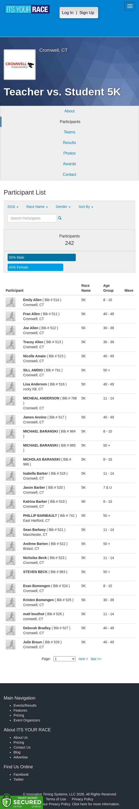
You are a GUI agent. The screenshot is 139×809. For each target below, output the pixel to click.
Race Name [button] (37, 207)
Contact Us (22, 747)
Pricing (19, 715)
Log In (68, 12)
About (69, 111)
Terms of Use (56, 799)
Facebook (21, 774)
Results (69, 143)
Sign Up (86, 12)
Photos (69, 153)
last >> (96, 659)
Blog (17, 752)
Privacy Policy (82, 799)
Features (20, 710)
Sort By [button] (85, 207)
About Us (21, 737)
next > (83, 659)
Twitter (19, 779)
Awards (69, 164)
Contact (69, 174)
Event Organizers (27, 720)
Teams (69, 132)
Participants (70, 122)
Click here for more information (95, 804)
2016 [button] (12, 207)
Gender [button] (63, 207)
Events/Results (25, 705)
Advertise (21, 757)
